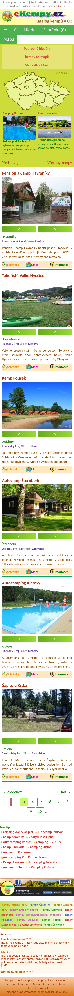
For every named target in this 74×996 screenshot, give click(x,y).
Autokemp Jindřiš (15, 867)
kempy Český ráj (40, 905)
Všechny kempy (59, 162)
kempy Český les (54, 924)
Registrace (48, 984)
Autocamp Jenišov (50, 832)
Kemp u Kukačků (14, 847)
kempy (9, 980)
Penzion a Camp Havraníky (26, 173)
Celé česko (61, 73)
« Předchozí (13, 792)
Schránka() (54, 30)
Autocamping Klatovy (21, 582)
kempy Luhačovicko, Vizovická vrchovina (37, 922)
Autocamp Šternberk (20, 480)
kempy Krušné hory (14, 905)
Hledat (30, 30)
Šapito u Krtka (14, 685)
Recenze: (6, 934)
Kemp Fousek (14, 378)
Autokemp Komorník (17, 852)
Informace (24, 984)
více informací (59, 6)
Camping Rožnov (42, 867)
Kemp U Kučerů (13, 862)
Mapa (8, 39)
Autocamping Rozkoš (17, 842)
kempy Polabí (51, 920)
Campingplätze (45, 980)
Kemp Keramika (13, 837)
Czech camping (24, 980)
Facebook (62, 980)
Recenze (11, 984)
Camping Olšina (40, 847)
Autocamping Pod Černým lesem (25, 857)
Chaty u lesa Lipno (41, 837)
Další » (64, 792)
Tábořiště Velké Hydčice (23, 275)
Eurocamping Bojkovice (42, 862)
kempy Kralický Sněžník (24, 910)
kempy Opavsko (52, 910)
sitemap (62, 984)
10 (40, 811)
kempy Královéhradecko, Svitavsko (38, 915)
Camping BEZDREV (48, 842)
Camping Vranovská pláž (18, 832)
